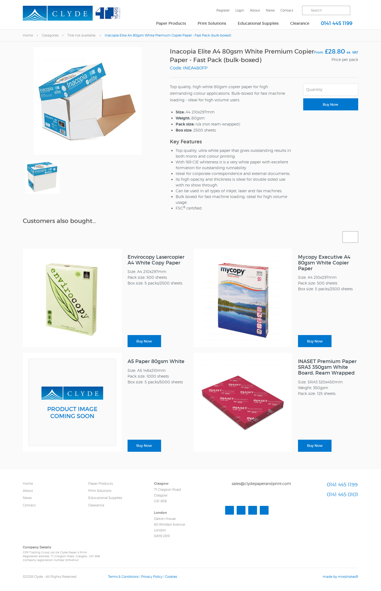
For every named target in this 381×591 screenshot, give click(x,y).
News (270, 10)
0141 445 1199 (336, 23)
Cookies (171, 577)
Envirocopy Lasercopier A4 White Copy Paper (156, 260)
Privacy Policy (151, 577)
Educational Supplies (258, 23)
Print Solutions (212, 23)
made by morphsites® (340, 577)
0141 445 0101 (342, 494)
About (255, 10)
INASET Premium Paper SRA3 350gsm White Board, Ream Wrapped (327, 367)
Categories (50, 35)
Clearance (299, 23)
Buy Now (330, 104)
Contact (286, 10)
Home (28, 35)
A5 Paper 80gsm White (156, 361)
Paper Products (171, 23)
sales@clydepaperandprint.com (261, 483)
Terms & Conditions (123, 577)
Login (239, 10)
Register (223, 10)
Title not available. (81, 35)
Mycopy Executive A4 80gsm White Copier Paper (324, 263)
